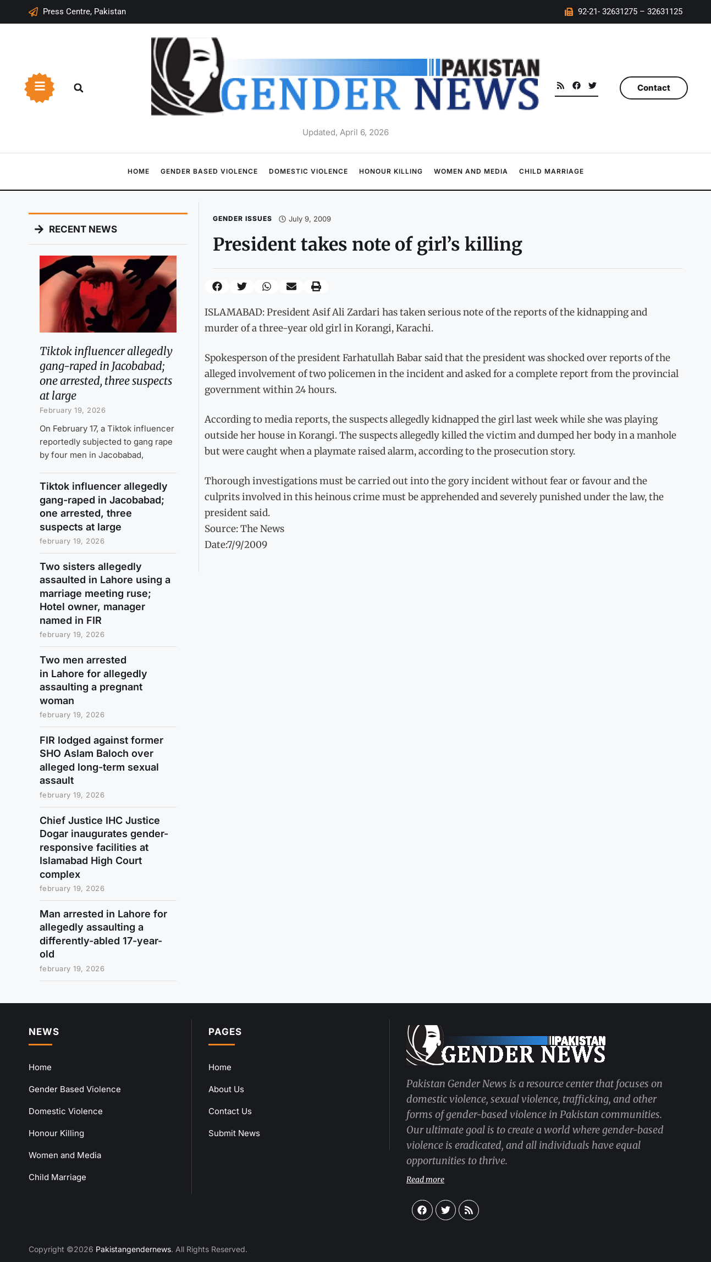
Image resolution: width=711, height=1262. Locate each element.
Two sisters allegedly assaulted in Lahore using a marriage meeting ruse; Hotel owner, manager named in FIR (105, 593)
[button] (79, 88)
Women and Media (471, 171)
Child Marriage (551, 171)
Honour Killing (391, 171)
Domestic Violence (308, 171)
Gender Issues (242, 218)
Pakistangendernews (133, 1249)
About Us (226, 1089)
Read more (425, 1179)
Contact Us (230, 1111)
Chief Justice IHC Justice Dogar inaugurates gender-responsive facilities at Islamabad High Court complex (104, 847)
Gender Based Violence (209, 171)
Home (139, 171)
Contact (653, 87)
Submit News (234, 1133)
